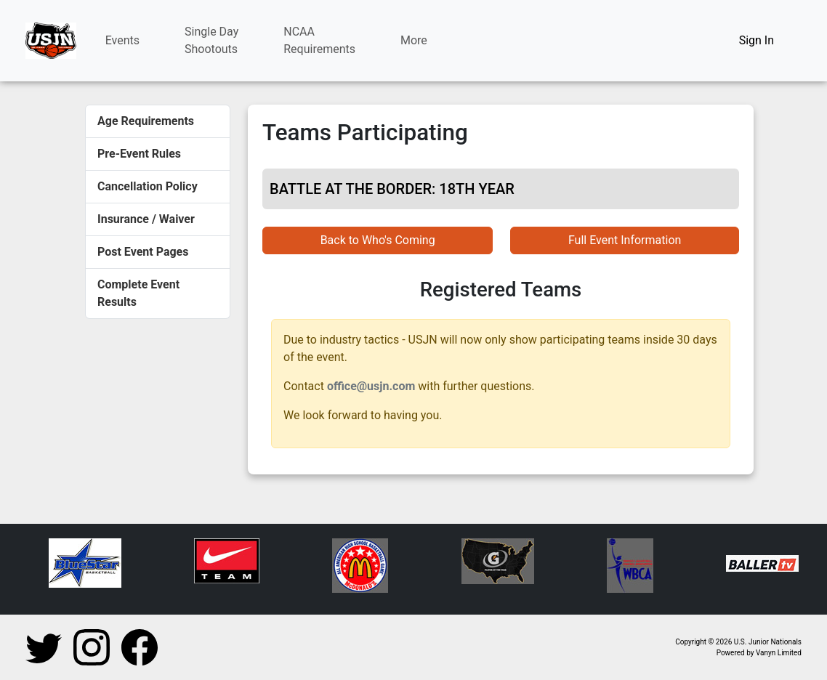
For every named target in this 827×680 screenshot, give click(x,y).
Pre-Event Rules (139, 154)
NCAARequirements (319, 40)
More (413, 40)
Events (122, 40)
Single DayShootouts (211, 40)
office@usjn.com (371, 386)
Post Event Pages (142, 252)
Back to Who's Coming (377, 240)
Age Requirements (145, 121)
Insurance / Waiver (146, 219)
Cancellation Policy (147, 186)
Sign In (756, 40)
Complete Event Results (138, 293)
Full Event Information (624, 240)
